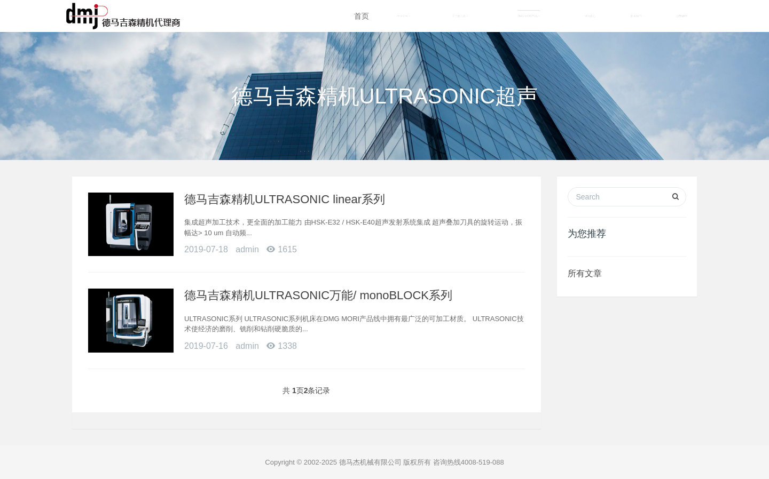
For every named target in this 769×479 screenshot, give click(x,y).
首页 (361, 16)
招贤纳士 (682, 16)
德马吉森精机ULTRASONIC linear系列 (284, 199)
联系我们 (636, 16)
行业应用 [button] (403, 16)
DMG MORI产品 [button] (528, 16)
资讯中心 (590, 16)
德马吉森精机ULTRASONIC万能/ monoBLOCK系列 (318, 295)
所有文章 (585, 273)
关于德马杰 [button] (460, 16)
